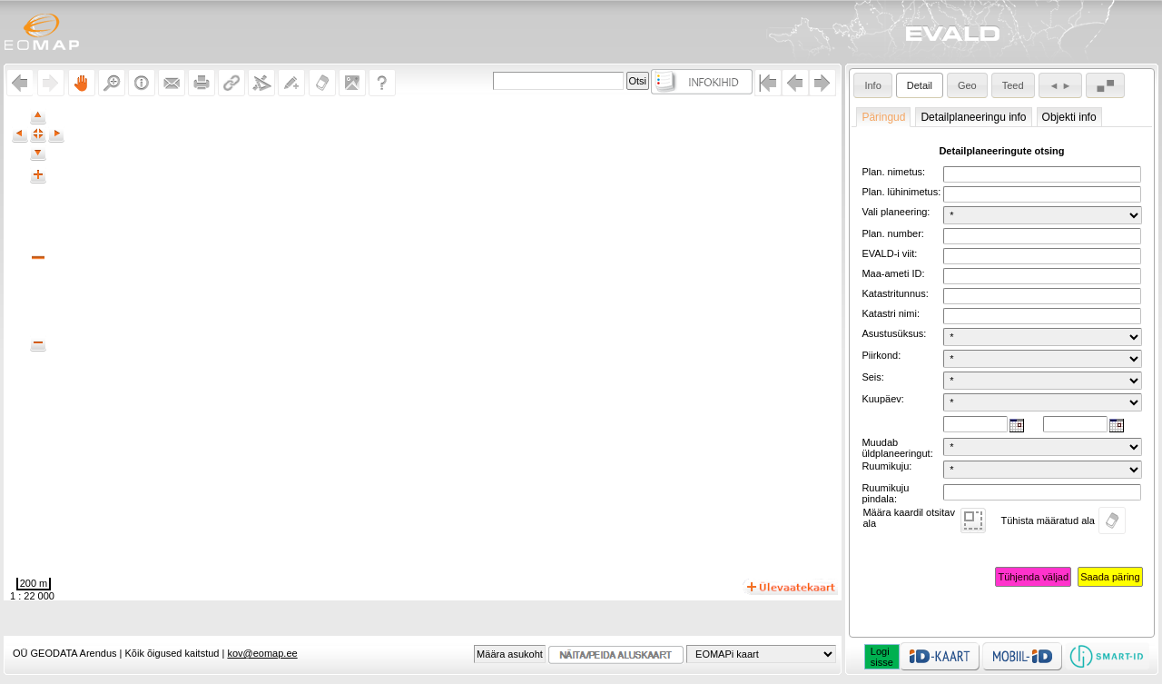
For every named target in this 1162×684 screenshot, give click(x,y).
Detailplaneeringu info (973, 117)
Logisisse (882, 657)
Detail (919, 85)
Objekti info (1069, 117)
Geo (967, 85)
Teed (1013, 85)
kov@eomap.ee (262, 653)
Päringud (883, 117)
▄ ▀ (1105, 85)
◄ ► (1060, 85)
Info (872, 85)
